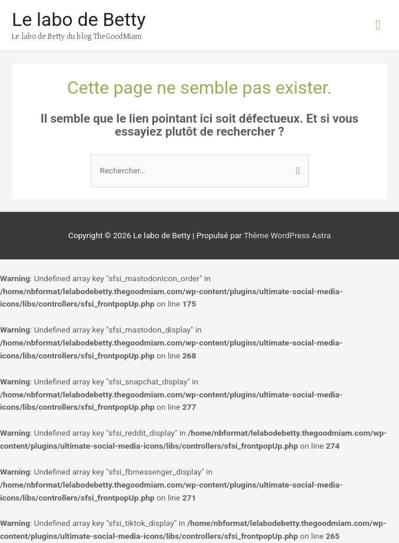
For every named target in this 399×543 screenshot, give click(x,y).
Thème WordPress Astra (287, 235)
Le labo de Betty (79, 19)
